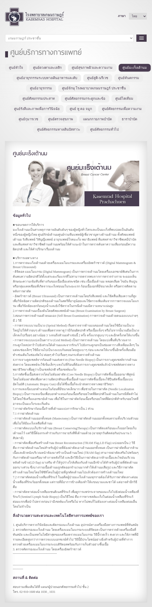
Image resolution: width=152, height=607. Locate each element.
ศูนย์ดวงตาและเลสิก (47, 68)
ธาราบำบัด (129, 119)
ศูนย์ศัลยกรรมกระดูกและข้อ (85, 98)
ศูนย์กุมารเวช (28, 119)
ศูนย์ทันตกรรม (128, 78)
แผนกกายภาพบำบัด (97, 119)
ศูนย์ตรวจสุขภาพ (60, 119)
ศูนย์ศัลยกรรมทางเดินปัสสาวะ (58, 129)
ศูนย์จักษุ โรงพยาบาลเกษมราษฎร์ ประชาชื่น (94, 88)
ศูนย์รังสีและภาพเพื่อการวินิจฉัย (37, 109)
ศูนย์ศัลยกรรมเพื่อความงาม (122, 109)
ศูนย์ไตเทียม (124, 98)
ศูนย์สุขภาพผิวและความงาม (92, 68)
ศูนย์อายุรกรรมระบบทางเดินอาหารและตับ (47, 78)
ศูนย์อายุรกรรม (41, 88)
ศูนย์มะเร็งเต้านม (135, 68)
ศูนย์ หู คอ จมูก (81, 109)
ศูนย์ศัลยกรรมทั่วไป (104, 129)
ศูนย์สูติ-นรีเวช (97, 78)
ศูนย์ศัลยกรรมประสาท (39, 98)
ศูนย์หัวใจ (16, 68)
